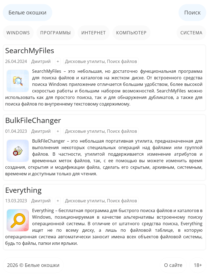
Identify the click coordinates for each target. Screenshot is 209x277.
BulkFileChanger (33, 120)
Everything (23, 190)
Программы (55, 33)
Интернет (93, 33)
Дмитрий (41, 61)
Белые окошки (27, 12)
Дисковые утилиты (85, 61)
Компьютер (131, 33)
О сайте (173, 265)
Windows (18, 33)
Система (191, 33)
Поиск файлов (122, 61)
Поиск (192, 12)
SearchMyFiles (29, 50)
